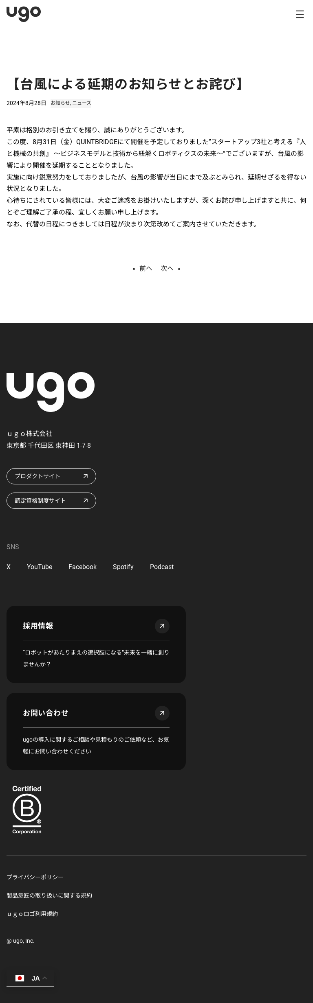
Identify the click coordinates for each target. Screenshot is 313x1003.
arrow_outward (162, 626)
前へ (145, 268)
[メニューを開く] (299, 14)
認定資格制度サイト (40, 500)
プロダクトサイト (37, 476)
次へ (167, 268)
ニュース (81, 103)
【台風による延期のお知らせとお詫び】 (128, 84)
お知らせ (60, 103)
